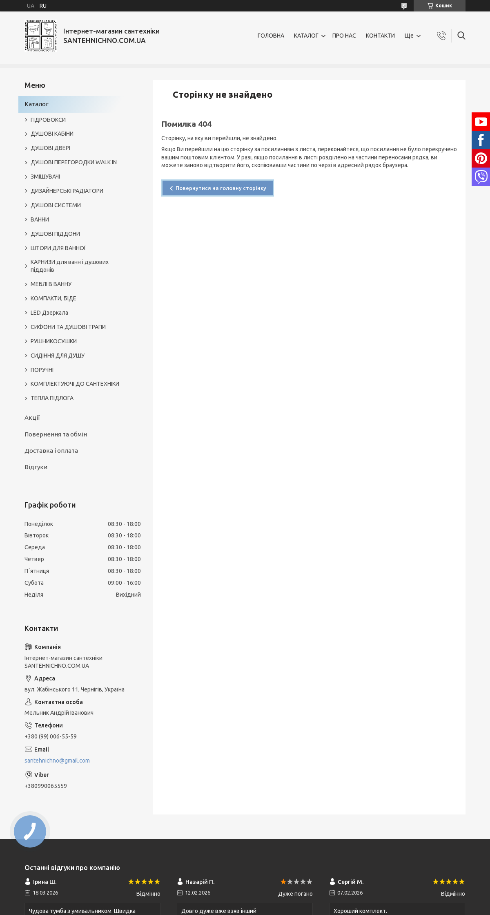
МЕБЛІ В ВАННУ (51, 284)
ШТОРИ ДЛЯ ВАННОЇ (58, 248)
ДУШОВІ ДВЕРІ (50, 148)
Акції (32, 417)
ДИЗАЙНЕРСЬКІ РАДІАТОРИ (67, 191)
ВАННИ (40, 219)
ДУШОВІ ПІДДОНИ (55, 233)
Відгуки (35, 466)
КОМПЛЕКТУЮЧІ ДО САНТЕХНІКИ (75, 383)
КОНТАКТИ (380, 35)
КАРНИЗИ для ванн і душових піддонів (70, 266)
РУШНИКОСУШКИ (54, 341)
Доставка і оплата (51, 450)
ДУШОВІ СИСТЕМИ (56, 205)
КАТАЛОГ (306, 35)
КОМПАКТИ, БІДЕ (53, 298)
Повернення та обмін (55, 434)
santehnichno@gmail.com (57, 760)
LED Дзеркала (49, 312)
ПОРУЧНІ (42, 370)
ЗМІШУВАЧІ (45, 176)
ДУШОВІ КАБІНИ (52, 133)
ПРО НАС (344, 35)
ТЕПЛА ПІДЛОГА (52, 398)
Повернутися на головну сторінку (221, 188)
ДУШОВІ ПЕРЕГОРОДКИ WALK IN (74, 162)
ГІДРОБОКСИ (48, 119)
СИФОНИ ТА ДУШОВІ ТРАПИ (68, 327)
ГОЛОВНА (271, 35)
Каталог (36, 104)
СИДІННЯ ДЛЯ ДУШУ (58, 355)
